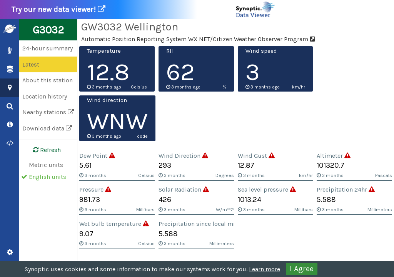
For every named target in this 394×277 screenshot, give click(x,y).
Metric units (46, 165)
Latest (30, 64)
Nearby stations (48, 112)
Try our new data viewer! (144, 9)
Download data (47, 128)
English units (47, 176)
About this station (47, 80)
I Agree (302, 268)
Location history (44, 96)
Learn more (264, 269)
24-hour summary (47, 48)
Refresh (42, 150)
